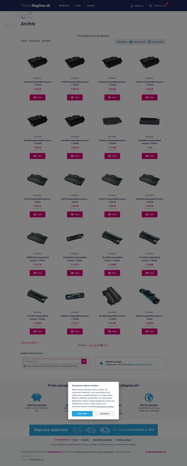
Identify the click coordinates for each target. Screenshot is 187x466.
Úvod (23, 17)
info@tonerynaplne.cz (143, 364)
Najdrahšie (46, 40)
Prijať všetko (82, 414)
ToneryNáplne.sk (55, 451)
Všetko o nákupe (123, 440)
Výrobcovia (64, 5)
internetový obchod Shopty (84, 452)
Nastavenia (104, 414)
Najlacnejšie (34, 40)
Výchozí (24, 40)
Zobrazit (29, 342)
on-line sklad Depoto (105, 452)
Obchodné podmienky (102, 440)
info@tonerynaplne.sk (155, 451)
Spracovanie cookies (105, 406)
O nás (78, 5)
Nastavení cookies (123, 452)
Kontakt (91, 5)
